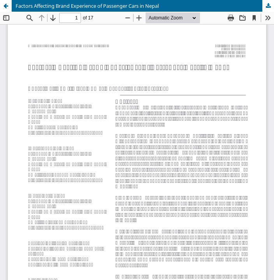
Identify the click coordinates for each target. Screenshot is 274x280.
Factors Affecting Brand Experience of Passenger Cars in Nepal (87, 5)
